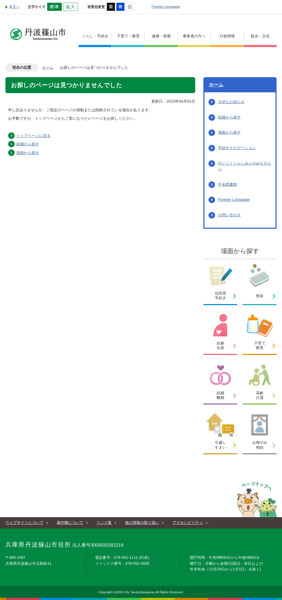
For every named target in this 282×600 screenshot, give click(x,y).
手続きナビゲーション (237, 148)
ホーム (47, 67)
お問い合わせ (229, 215)
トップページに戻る (33, 135)
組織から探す (27, 144)
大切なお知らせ (231, 102)
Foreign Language (166, 7)
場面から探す (27, 153)
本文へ (14, 7)
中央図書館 (227, 184)
